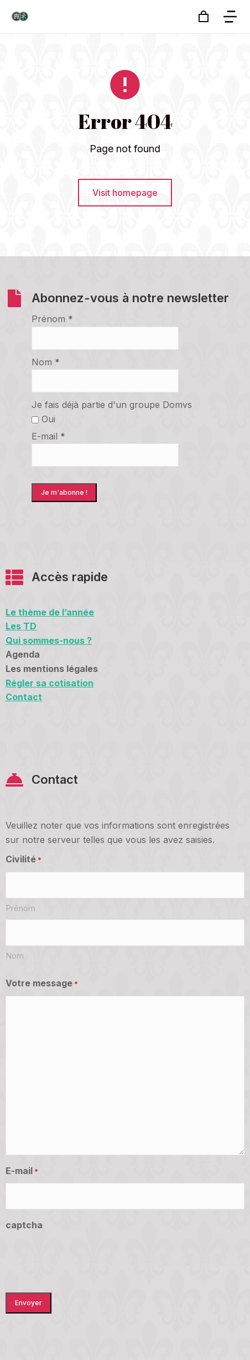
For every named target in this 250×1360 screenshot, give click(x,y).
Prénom (52, 318)
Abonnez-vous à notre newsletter (130, 298)
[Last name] (125, 932)
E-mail (48, 436)
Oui (43, 419)
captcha (24, 1224)
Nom (46, 362)
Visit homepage (125, 192)
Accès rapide (70, 577)
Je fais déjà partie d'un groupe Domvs (112, 404)
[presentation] (90, 1258)
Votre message (42, 984)
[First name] (125, 885)
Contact (55, 779)
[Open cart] (203, 16)
